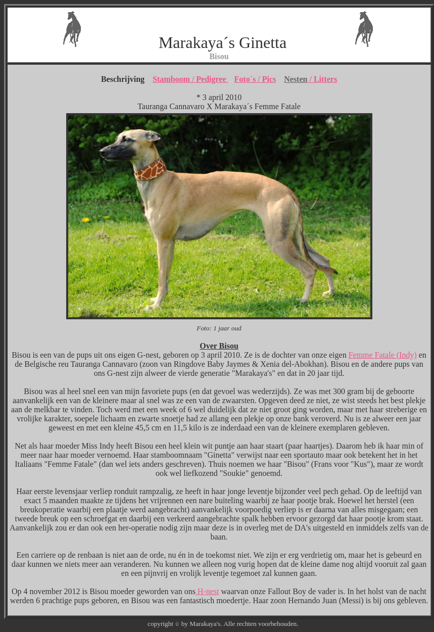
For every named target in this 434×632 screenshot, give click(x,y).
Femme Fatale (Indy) (383, 355)
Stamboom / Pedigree (190, 79)
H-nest (207, 591)
